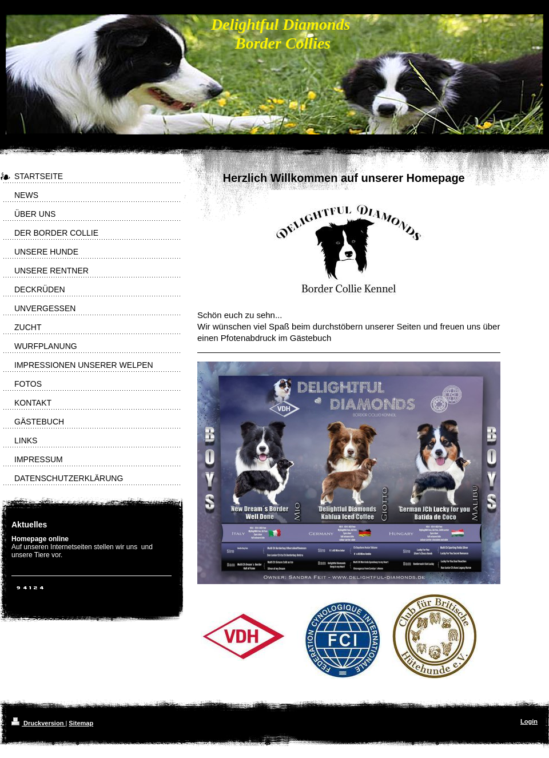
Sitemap (81, 723)
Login (529, 721)
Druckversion (38, 723)
